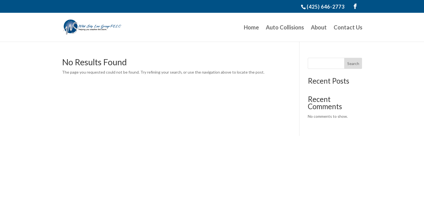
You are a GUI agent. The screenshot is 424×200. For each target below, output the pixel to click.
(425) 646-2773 (325, 7)
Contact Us (348, 28)
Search (353, 63)
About (319, 28)
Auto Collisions (285, 28)
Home (251, 28)
